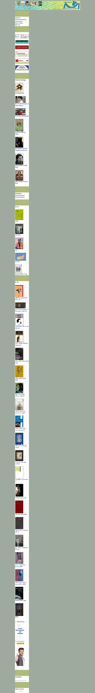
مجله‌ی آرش (18, 234)
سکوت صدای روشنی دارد (21, 514)
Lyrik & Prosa (18, 21)
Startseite (17, 17)
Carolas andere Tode (20, 600)
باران (16, 250)
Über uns (17, 24)
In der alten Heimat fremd (21, 116)
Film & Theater (19, 23)
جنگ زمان (17, 261)
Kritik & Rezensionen (20, 19)
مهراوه (16, 221)
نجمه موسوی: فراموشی (20, 497)
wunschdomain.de (20, 641)
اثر (15, 678)
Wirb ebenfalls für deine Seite (20, 680)
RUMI (16, 616)
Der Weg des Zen (19, 93)
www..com (21, 691)
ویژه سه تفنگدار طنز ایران (21, 273)
